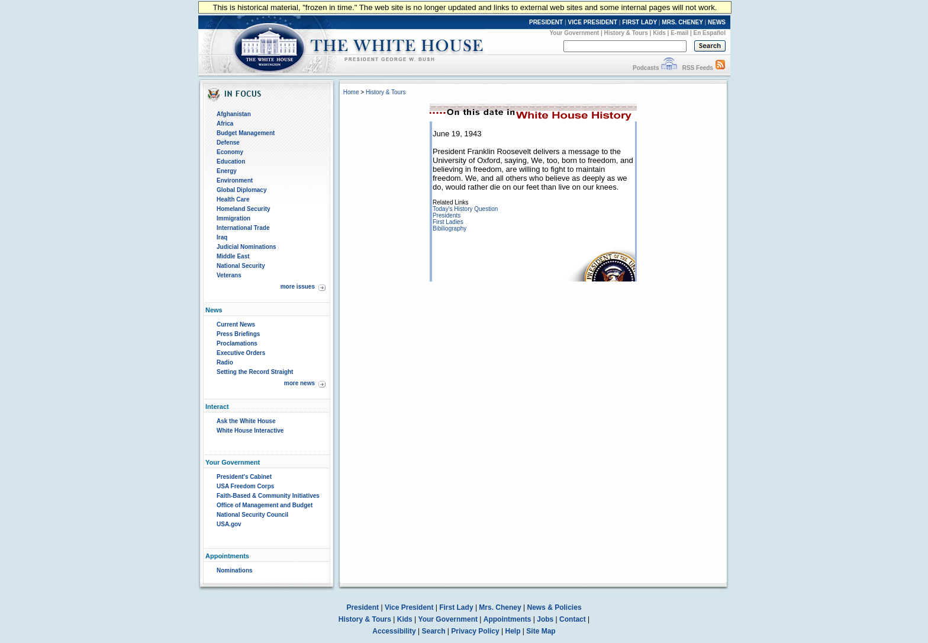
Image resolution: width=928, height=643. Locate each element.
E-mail (679, 33)
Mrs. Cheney (500, 607)
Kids (659, 33)
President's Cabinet (244, 477)
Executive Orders (241, 353)
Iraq (222, 237)
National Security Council (252, 514)
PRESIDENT (546, 22)
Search (434, 631)
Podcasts (646, 68)
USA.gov (229, 524)
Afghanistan (234, 114)
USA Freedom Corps (245, 486)
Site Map (540, 631)
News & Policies (554, 607)
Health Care (233, 199)
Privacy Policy (475, 631)
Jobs (545, 619)
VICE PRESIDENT (592, 22)
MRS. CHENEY (682, 22)
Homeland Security (243, 209)
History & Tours (626, 33)
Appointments (507, 619)
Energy (227, 171)
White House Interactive (250, 430)
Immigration (233, 218)
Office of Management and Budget (264, 505)
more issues (298, 286)
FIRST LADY (639, 22)
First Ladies (448, 222)
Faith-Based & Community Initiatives (268, 495)
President (362, 607)
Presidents (446, 215)
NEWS (717, 22)
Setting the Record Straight (255, 372)
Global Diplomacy (241, 190)
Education (231, 161)
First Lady (456, 607)
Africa (225, 123)
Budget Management (246, 133)
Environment (235, 180)
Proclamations (237, 343)
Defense (228, 142)
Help (513, 631)
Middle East (233, 256)
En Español (710, 33)
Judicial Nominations (246, 247)
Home (351, 92)
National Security (241, 266)
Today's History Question (465, 209)
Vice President (409, 607)
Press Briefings (238, 334)
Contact (572, 619)
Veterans (229, 275)
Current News (236, 324)
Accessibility (393, 631)
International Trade (243, 228)
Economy (230, 152)
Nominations (235, 570)
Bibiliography (449, 228)
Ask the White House (246, 421)
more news (299, 383)
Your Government (574, 33)
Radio (225, 362)
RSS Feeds (697, 68)
